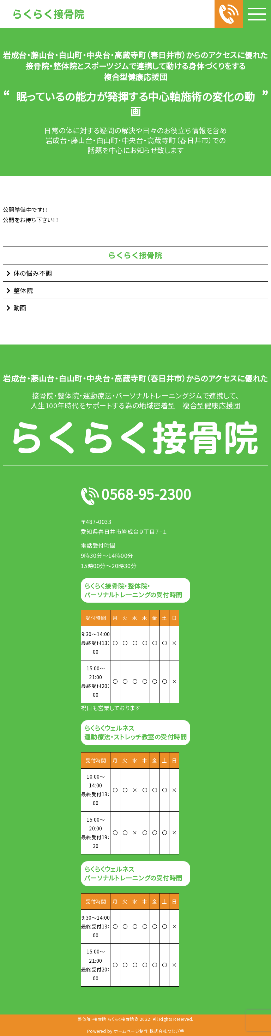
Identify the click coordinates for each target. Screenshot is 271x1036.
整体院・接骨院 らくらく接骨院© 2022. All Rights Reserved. (135, 1019)
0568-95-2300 (146, 496)
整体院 (23, 290)
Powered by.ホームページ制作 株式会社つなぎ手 (135, 1031)
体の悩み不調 (32, 273)
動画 (19, 307)
